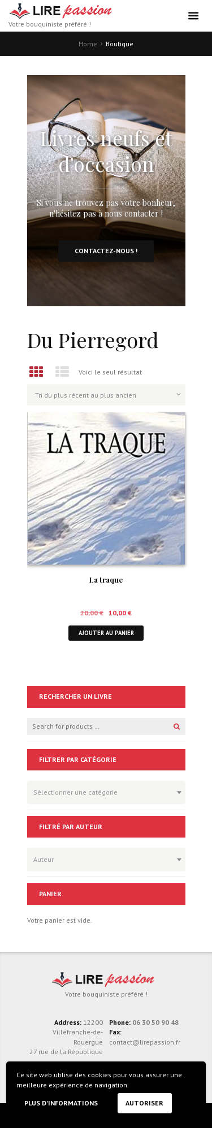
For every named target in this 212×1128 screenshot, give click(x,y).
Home (88, 43)
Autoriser (144, 1103)
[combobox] (106, 792)
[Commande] (106, 395)
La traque (106, 579)
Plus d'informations (61, 1103)
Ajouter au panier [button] (106, 633)
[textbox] (103, 790)
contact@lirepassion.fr (144, 1042)
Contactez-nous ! (106, 250)
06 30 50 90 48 (155, 1022)
